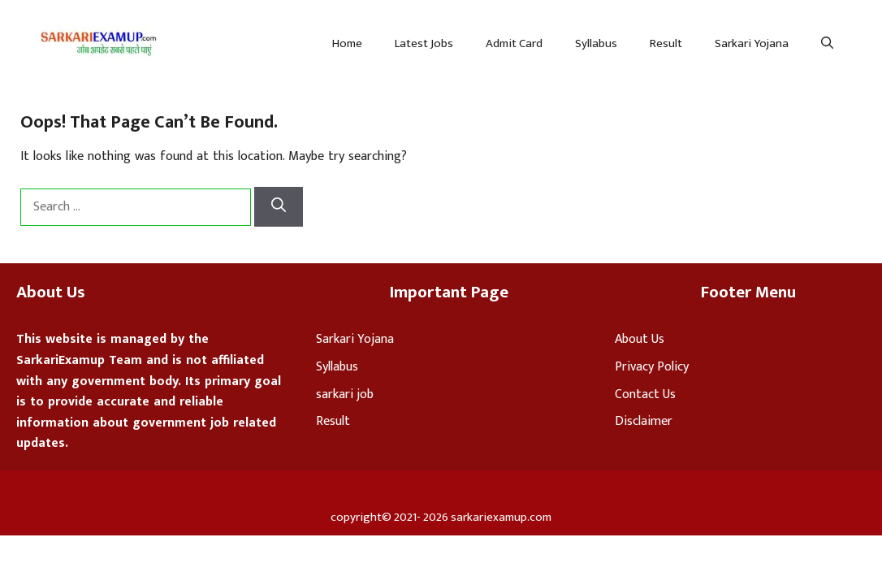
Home (347, 43)
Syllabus (596, 43)
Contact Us (645, 394)
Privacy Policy (652, 367)
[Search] (278, 207)
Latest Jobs (424, 43)
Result (666, 43)
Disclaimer (643, 421)
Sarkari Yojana (752, 43)
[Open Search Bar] (827, 44)
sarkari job (345, 394)
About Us (639, 339)
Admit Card (514, 43)
